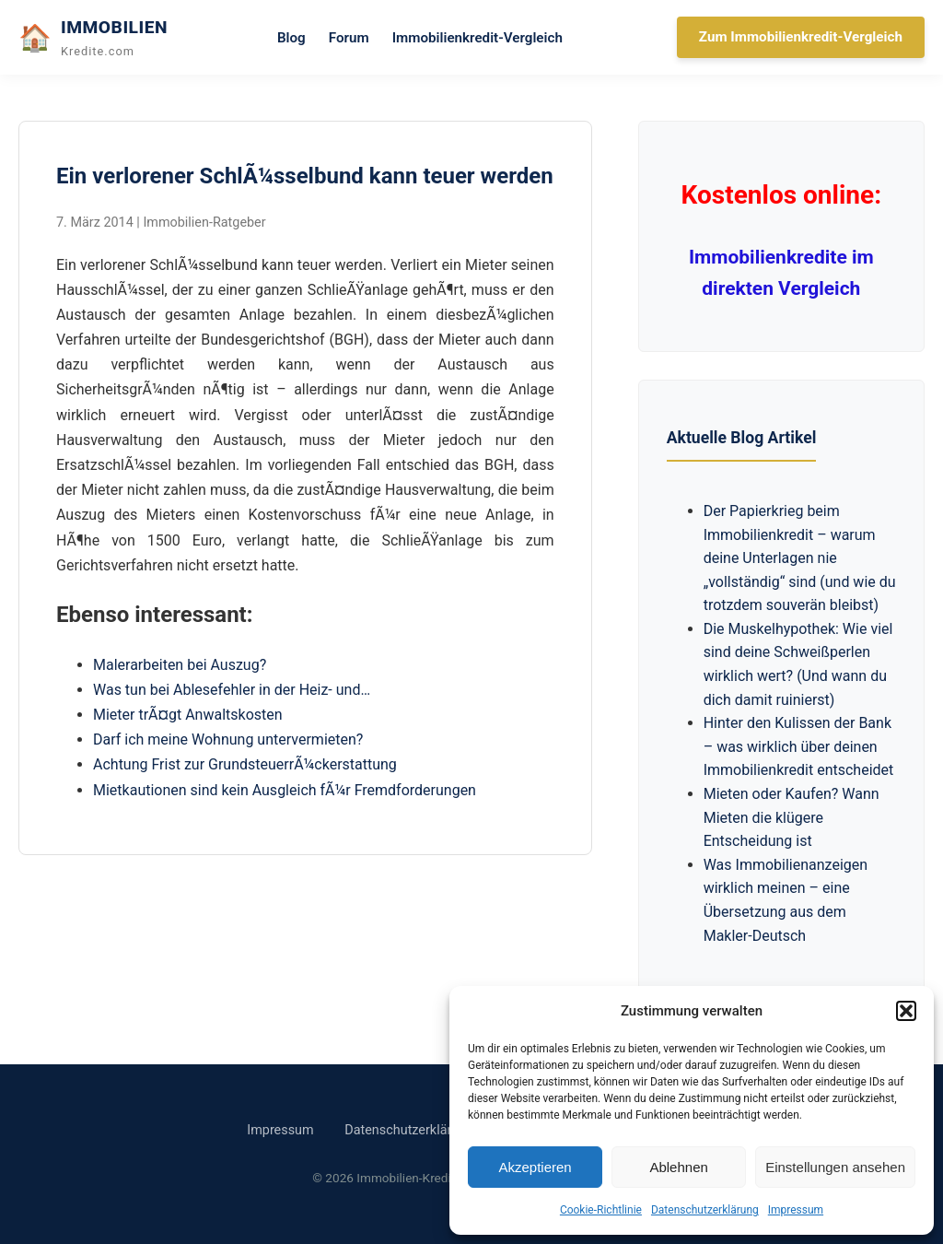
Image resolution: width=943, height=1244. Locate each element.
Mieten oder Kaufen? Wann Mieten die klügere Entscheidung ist (791, 817)
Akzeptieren (534, 1167)
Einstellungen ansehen (835, 1167)
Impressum (795, 1209)
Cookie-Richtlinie (601, 1209)
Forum (349, 37)
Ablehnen (678, 1167)
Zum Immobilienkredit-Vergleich (800, 37)
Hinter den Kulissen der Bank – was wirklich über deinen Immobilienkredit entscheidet (799, 746)
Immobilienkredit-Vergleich (477, 37)
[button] (906, 1011)
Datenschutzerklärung (705, 1209)
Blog (291, 37)
